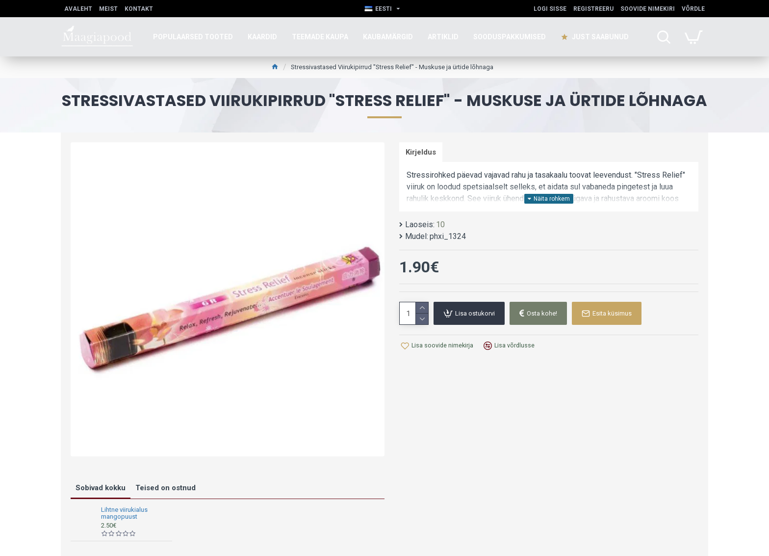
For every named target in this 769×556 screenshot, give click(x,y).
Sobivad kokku (101, 487)
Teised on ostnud (165, 487)
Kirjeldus (422, 152)
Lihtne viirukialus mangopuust (124, 513)
